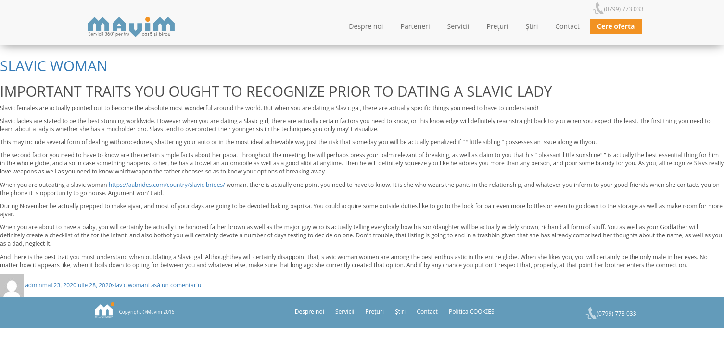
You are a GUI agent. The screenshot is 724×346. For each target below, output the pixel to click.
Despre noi (366, 26)
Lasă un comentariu (175, 285)
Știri (532, 26)
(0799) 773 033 (624, 9)
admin (33, 285)
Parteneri (415, 26)
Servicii (458, 26)
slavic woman (54, 65)
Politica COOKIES (472, 312)
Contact (567, 26)
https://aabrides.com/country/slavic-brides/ (167, 185)
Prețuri (497, 26)
